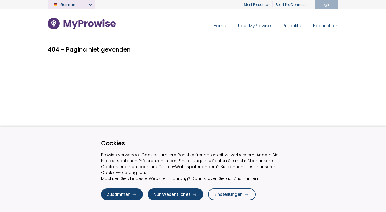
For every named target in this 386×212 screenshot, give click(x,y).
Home (220, 26)
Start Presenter (256, 4)
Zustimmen (122, 194)
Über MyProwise (254, 26)
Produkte (292, 26)
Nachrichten (325, 26)
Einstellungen (231, 194)
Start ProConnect (291, 4)
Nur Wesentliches (175, 194)
